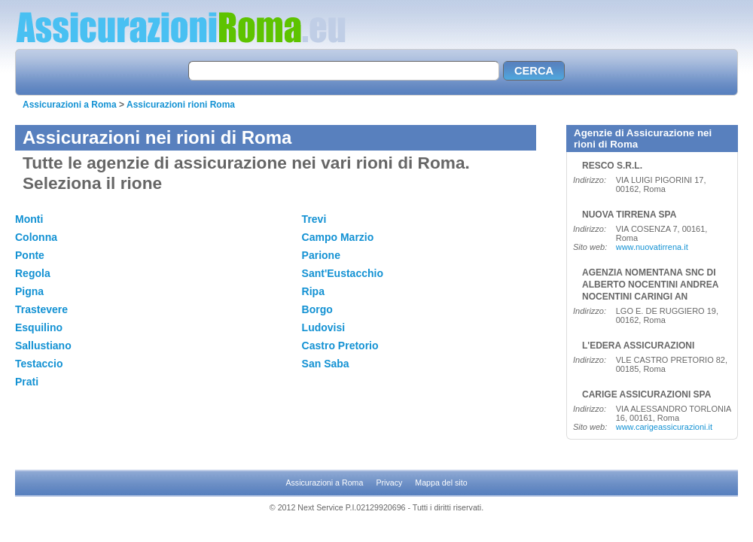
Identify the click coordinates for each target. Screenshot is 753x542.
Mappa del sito (441, 482)
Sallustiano (43, 346)
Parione (321, 255)
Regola (32, 273)
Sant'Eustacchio (342, 273)
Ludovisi (324, 327)
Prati (26, 382)
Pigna (29, 291)
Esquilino (38, 327)
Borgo (317, 309)
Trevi (314, 219)
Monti (29, 219)
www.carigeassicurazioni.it (664, 426)
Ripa (313, 291)
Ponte (29, 255)
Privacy (389, 482)
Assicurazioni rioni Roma (181, 104)
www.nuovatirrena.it (652, 246)
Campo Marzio (338, 237)
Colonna (36, 237)
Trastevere (41, 309)
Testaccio (39, 364)
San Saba (325, 364)
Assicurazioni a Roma (70, 104)
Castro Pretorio (340, 346)
